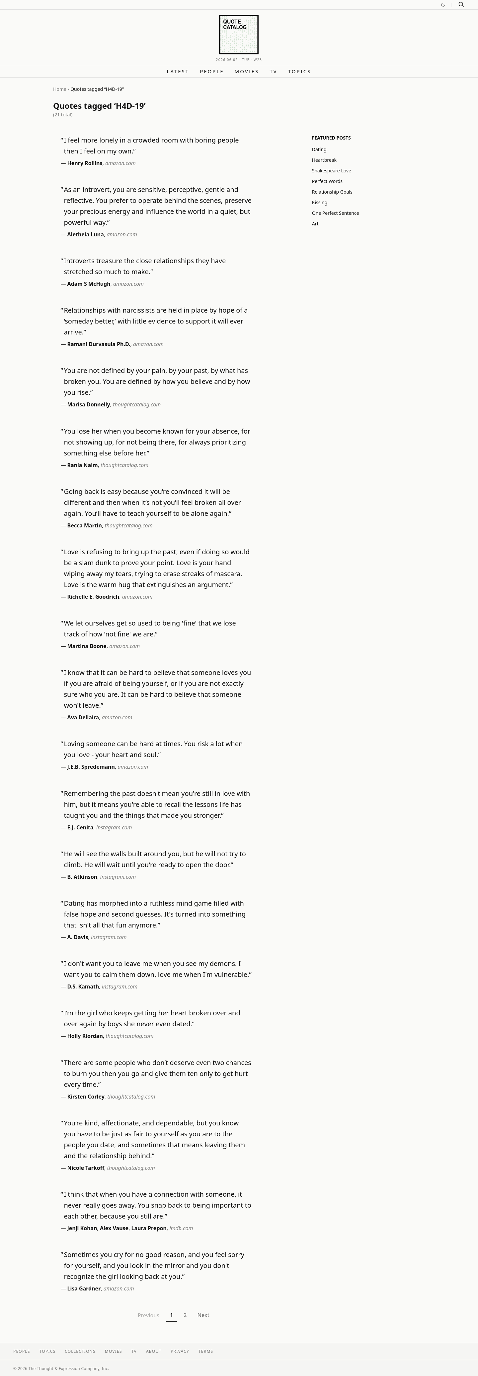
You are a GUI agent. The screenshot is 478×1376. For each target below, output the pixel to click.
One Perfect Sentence (335, 213)
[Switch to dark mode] (443, 5)
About (153, 1351)
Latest (178, 71)
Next (203, 1315)
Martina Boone (87, 646)
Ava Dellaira (83, 717)
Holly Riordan (85, 1036)
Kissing (320, 202)
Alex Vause (114, 1228)
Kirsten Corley (86, 1096)
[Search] (461, 4)
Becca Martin (84, 525)
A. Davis (77, 937)
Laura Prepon (149, 1228)
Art (315, 223)
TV (273, 71)
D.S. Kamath (83, 986)
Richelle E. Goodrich (93, 596)
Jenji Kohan (82, 1228)
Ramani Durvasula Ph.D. (98, 344)
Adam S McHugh (89, 283)
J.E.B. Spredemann (91, 766)
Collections (80, 1351)
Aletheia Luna (85, 234)
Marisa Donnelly (88, 404)
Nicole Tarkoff (86, 1167)
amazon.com (120, 163)
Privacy (180, 1351)
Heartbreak (324, 160)
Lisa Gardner (84, 1288)
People (212, 71)
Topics (299, 71)
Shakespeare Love (331, 170)
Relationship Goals (332, 192)
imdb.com (181, 1228)
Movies (247, 71)
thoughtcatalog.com (137, 404)
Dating (319, 149)
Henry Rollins (85, 163)
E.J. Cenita (80, 827)
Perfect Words (327, 181)
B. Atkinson (82, 876)
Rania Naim (82, 465)
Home (59, 89)
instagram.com (114, 827)
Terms (206, 1351)
